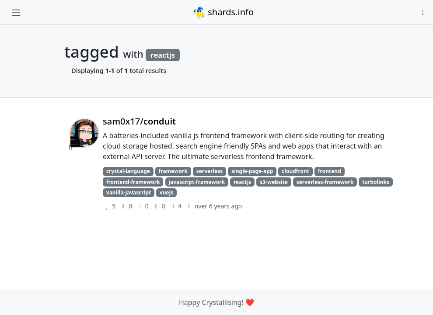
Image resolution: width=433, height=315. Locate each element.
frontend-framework (133, 182)
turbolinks (375, 182)
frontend (329, 171)
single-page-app (252, 171)
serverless (209, 171)
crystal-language (128, 171)
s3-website (274, 182)
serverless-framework (325, 182)
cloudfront (295, 171)
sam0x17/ (139, 121)
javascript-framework (196, 182)
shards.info (223, 12)
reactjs (242, 182)
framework (173, 171)
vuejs (166, 192)
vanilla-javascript (128, 192)
